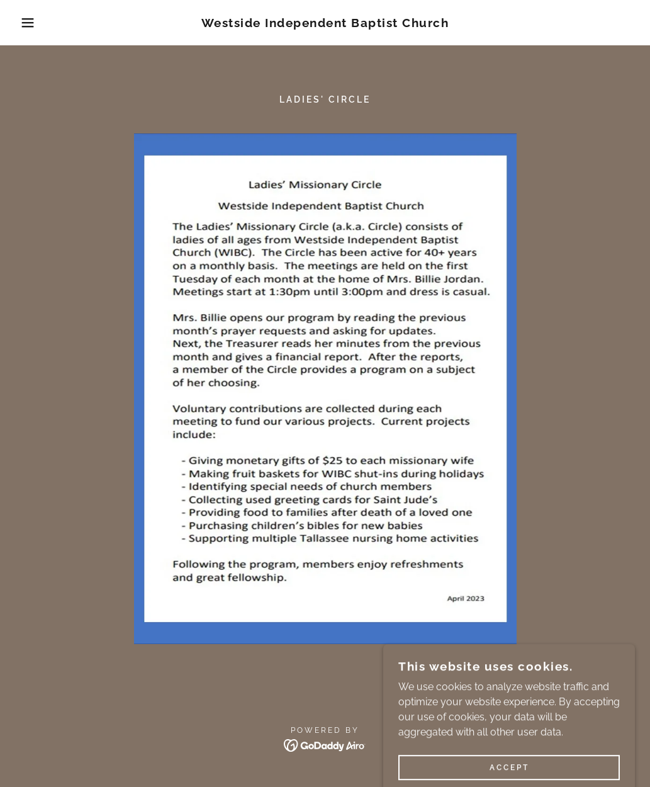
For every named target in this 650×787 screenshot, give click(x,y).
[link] (325, 24)
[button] (32, 22)
